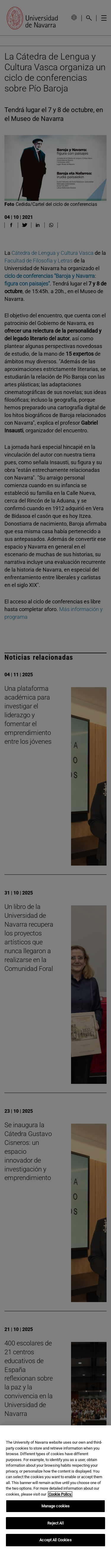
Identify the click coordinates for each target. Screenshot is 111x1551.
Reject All (55, 1523)
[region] (55, 1488)
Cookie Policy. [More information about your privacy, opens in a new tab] (60, 1494)
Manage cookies (55, 1506)
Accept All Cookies (55, 1540)
